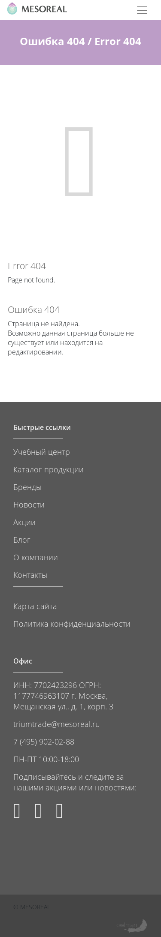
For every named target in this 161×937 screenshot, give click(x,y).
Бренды (27, 486)
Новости (29, 504)
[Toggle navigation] (142, 10)
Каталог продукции (48, 469)
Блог (21, 539)
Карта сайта (35, 606)
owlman (126, 925)
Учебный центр (41, 451)
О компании (35, 557)
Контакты (30, 574)
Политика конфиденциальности (72, 623)
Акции (24, 522)
